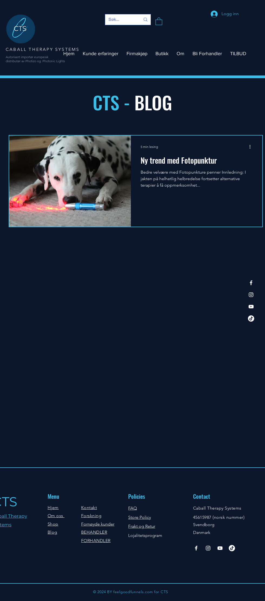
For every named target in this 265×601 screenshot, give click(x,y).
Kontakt (89, 507)
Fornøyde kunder (97, 524)
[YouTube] (251, 306)
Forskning (91, 515)
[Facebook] (251, 283)
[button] (158, 21)
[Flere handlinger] (252, 146)
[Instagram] (251, 295)
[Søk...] (120, 19)
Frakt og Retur (141, 526)
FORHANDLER (96, 540)
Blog (52, 532)
